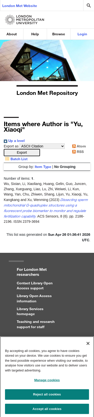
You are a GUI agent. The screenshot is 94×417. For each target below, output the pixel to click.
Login (82, 34)
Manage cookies (47, 382)
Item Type (43, 166)
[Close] (88, 345)
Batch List (16, 159)
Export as (11, 146)
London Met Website (19, 6)
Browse (58, 34)
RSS (77, 151)
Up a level (14, 140)
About (11, 34)
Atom (78, 146)
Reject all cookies (47, 396)
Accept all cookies (47, 410)
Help (35, 34)
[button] (22, 152)
